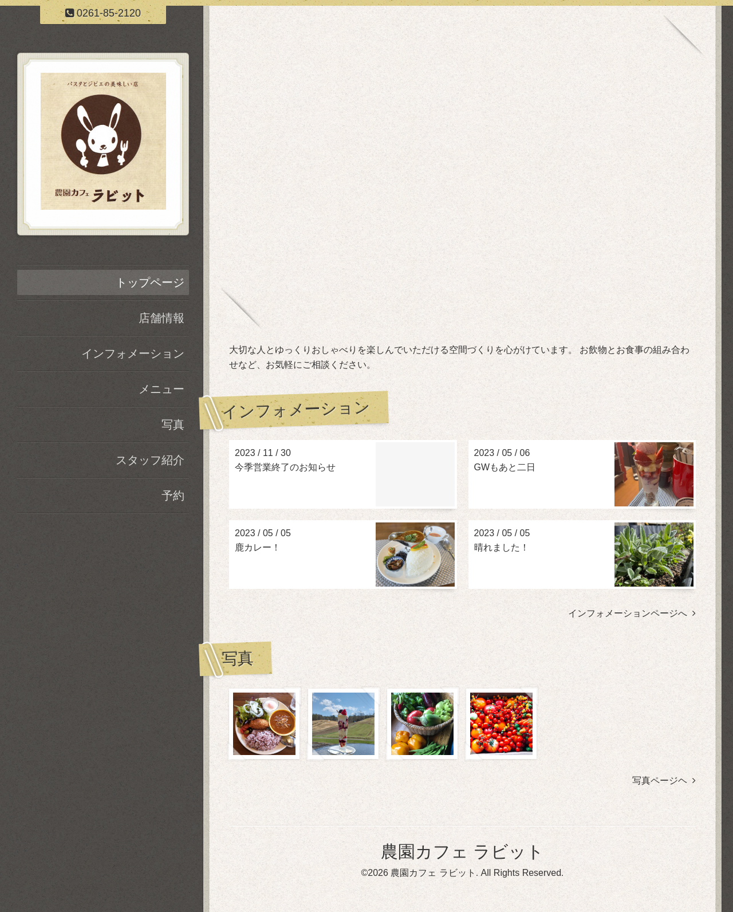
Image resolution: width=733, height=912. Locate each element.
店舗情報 (161, 318)
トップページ (150, 282)
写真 (172, 424)
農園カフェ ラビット (462, 851)
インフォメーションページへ (632, 613)
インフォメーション (132, 353)
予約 (172, 495)
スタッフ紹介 (150, 460)
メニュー (161, 389)
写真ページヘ (664, 780)
